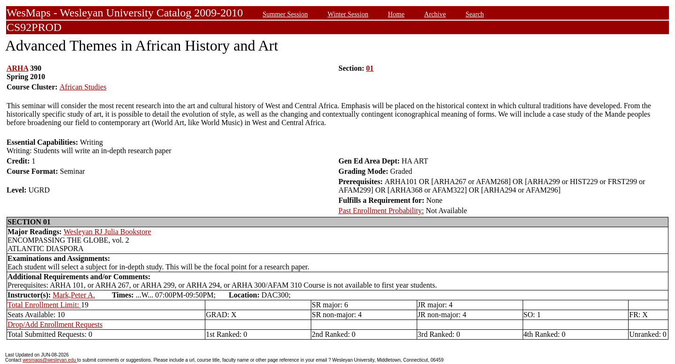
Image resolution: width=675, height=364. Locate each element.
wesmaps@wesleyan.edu (49, 360)
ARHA (17, 68)
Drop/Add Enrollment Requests (55, 324)
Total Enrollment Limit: (44, 305)
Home (396, 14)
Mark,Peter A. (73, 295)
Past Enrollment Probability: (381, 211)
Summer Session (285, 14)
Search (474, 14)
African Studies (83, 87)
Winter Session (348, 14)
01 (370, 68)
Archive (435, 14)
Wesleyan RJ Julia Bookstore (107, 232)
